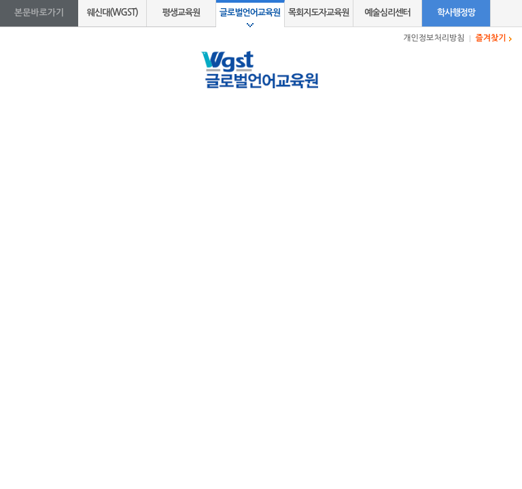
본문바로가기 (39, 12)
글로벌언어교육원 (250, 12)
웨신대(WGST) (112, 12)
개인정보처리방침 (433, 38)
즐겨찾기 (491, 38)
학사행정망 (456, 12)
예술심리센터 (387, 12)
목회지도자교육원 (318, 12)
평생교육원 (181, 12)
